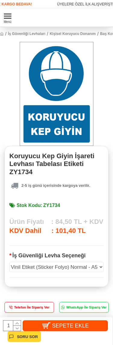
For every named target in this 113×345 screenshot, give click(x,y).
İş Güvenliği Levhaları (26, 34)
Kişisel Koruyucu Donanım (73, 34)
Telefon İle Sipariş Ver (32, 307)
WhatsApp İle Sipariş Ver (86, 307)
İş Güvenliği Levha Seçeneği (49, 255)
